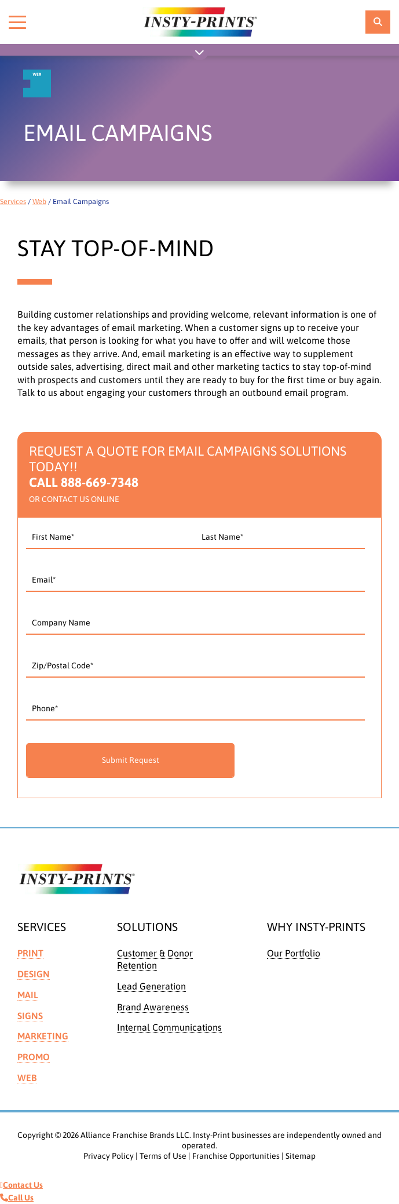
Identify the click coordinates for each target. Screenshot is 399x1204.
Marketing (42, 1036)
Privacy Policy (108, 1156)
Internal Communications (169, 1027)
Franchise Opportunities (236, 1156)
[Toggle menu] (17, 22)
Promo (33, 1057)
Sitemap (300, 1156)
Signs (30, 1015)
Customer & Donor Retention (155, 959)
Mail (27, 995)
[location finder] (377, 22)
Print (30, 953)
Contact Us (21, 1185)
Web (39, 201)
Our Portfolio (293, 953)
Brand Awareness (153, 1007)
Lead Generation (151, 986)
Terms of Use (163, 1156)
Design (33, 974)
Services (13, 201)
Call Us (17, 1197)
